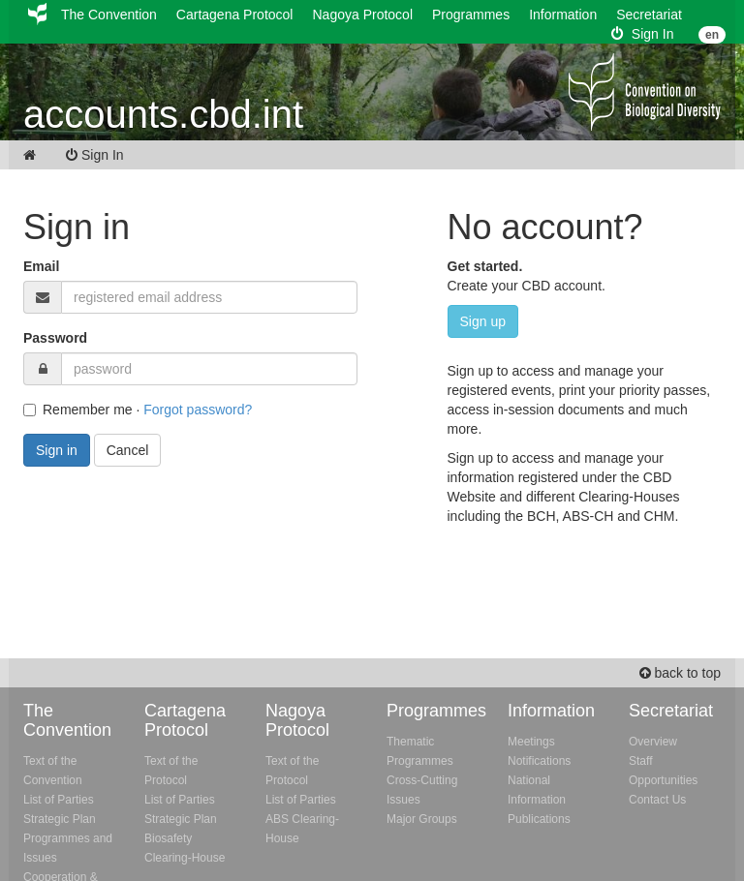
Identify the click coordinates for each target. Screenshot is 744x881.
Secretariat (649, 14)
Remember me (78, 409)
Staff (640, 761)
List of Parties (58, 799)
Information (563, 14)
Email (41, 266)
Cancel (128, 450)
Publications (539, 819)
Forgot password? (197, 409)
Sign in (57, 450)
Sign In (642, 34)
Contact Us (657, 799)
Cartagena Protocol (235, 14)
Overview (653, 741)
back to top (680, 673)
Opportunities (663, 780)
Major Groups (422, 819)
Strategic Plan (59, 819)
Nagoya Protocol (362, 14)
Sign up (483, 321)
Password (55, 338)
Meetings (531, 741)
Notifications (539, 761)
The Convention (109, 14)
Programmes (471, 14)
